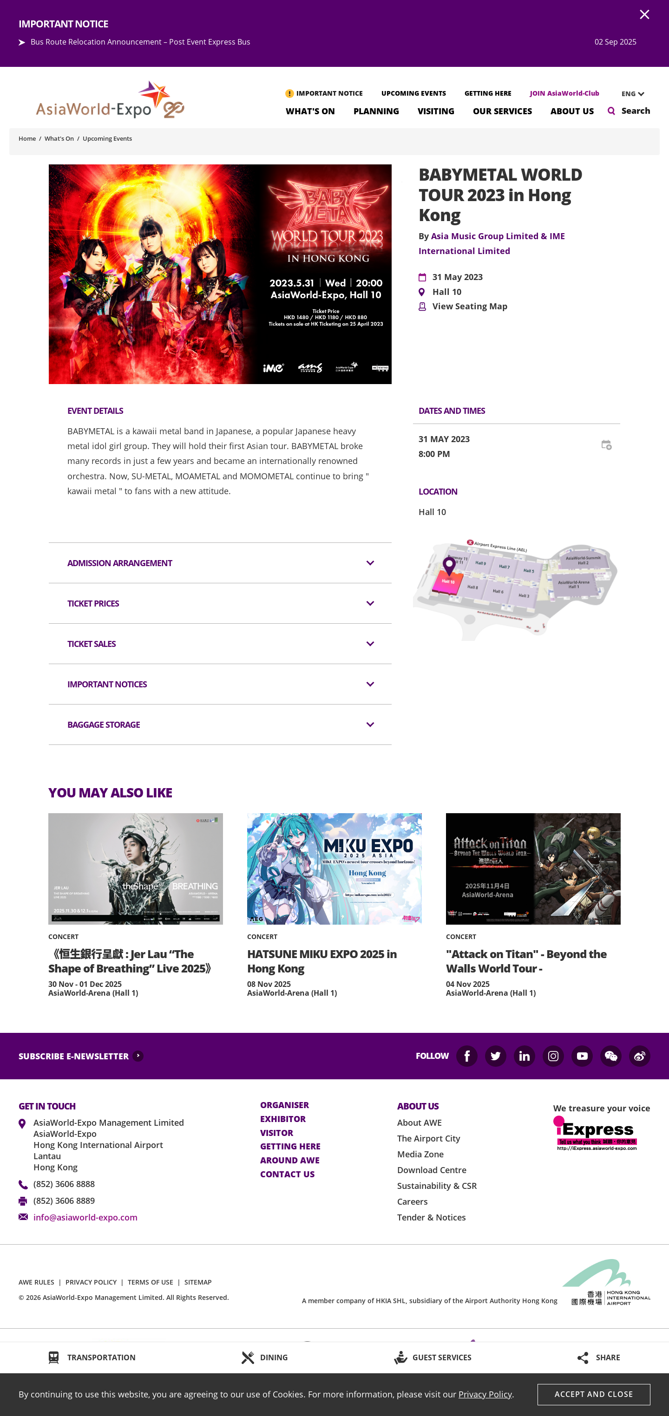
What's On (310, 110)
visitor (276, 1133)
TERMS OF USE (150, 1282)
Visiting (436, 110)
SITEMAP (198, 1282)
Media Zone (420, 1154)
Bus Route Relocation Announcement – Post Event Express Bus (140, 42)
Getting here (290, 1146)
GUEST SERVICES (442, 1357)
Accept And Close (594, 1394)
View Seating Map (470, 306)
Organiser (284, 1105)
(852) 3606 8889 (64, 1200)
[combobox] (629, 93)
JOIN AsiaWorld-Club (564, 93)
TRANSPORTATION (101, 1357)
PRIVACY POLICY (91, 1282)
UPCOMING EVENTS (413, 93)
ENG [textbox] (629, 93)
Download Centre (431, 1169)
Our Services (502, 110)
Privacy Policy (485, 1394)
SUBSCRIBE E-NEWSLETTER (74, 1056)
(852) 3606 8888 (64, 1183)
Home (27, 138)
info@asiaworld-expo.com (85, 1217)
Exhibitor (283, 1119)
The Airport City (428, 1138)
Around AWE (290, 1160)
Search (636, 110)
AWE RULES (36, 1282)
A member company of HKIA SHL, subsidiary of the (430, 1300)
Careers (412, 1201)
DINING (274, 1357)
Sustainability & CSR (437, 1185)
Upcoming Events (107, 138)
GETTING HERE (488, 93)
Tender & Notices (431, 1217)
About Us (572, 110)
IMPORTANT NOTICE (329, 93)
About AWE (419, 1122)
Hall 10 (447, 292)
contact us (287, 1174)
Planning (376, 110)
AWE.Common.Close (644, 14)
